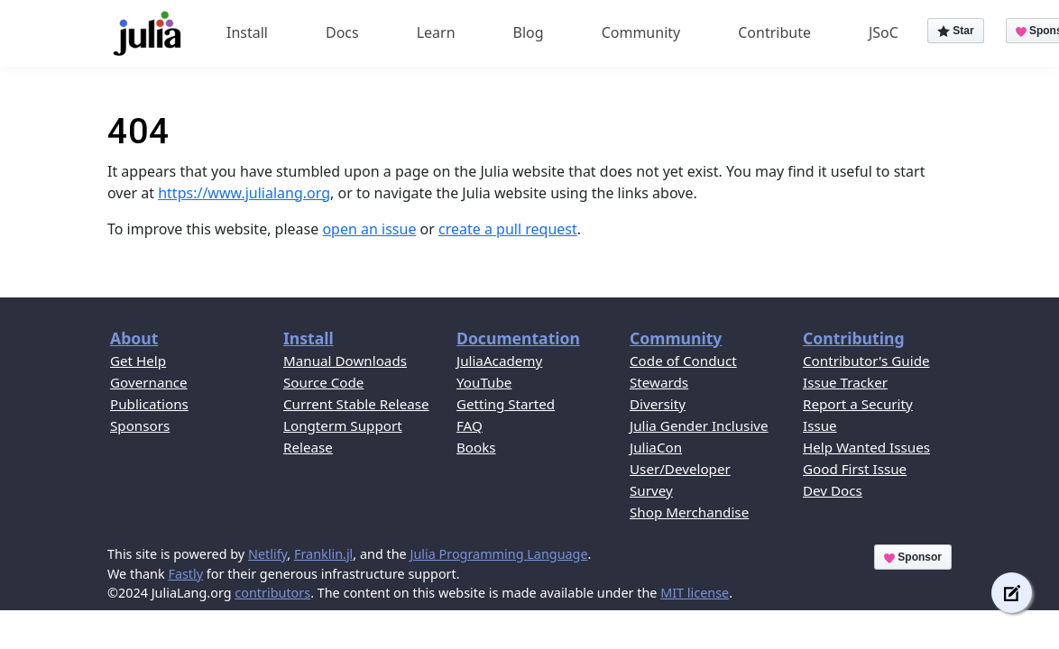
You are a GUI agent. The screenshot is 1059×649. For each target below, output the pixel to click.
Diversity (658, 404)
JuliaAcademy (499, 361)
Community (641, 32)
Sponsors (140, 425)
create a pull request (507, 229)
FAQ (469, 425)
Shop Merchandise (689, 512)
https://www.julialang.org (244, 193)
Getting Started (505, 404)
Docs (342, 32)
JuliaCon (656, 447)
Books (476, 447)
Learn (436, 32)
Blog (528, 32)
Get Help (138, 361)
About (134, 338)
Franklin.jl (323, 553)
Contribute (774, 32)
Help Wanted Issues (866, 447)
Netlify (267, 553)
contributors (272, 592)
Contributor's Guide (866, 361)
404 (138, 131)
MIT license (694, 592)
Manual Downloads (345, 361)
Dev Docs (832, 490)
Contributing (854, 338)
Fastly (185, 573)
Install (247, 32)
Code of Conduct (683, 361)
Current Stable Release (356, 404)
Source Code (323, 382)
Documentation (518, 338)
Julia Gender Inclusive (699, 425)
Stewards (659, 382)
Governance (149, 382)
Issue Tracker (845, 382)
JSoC (883, 32)
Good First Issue (855, 469)
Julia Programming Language (498, 553)
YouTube (483, 382)
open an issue (369, 229)
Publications (149, 404)
